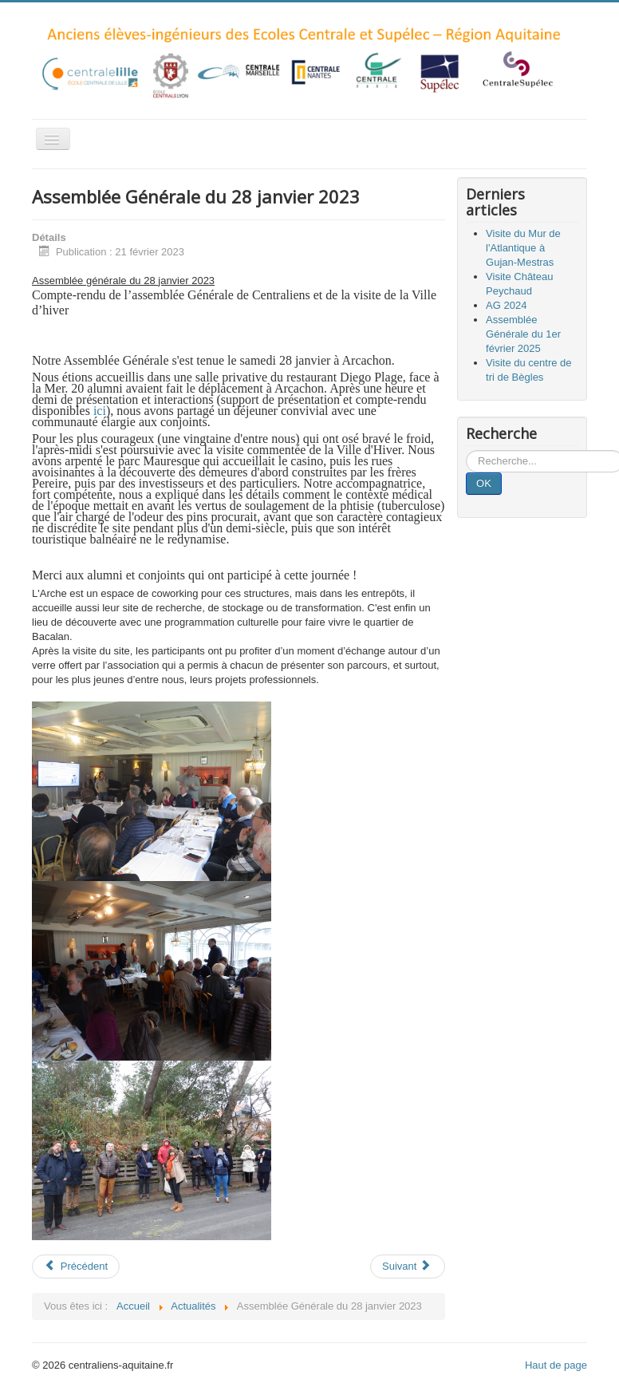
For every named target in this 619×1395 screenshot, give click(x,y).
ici (99, 410)
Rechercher (466, 450)
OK (483, 483)
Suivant (406, 1266)
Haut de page (556, 1365)
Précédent (76, 1266)
